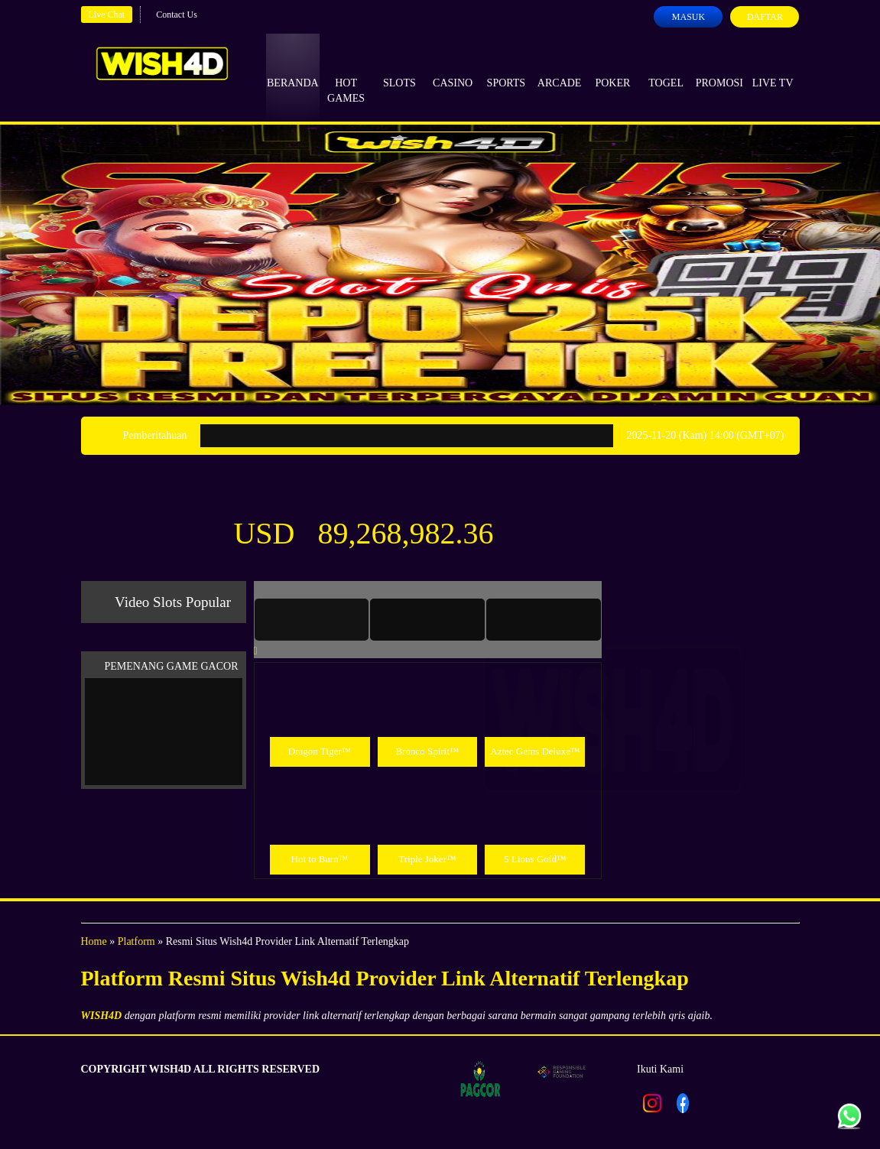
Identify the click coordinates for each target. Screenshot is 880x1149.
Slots (399, 69)
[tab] (312, 619)
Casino (452, 69)
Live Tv (773, 69)
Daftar (765, 16)
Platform (136, 941)
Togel (666, 69)
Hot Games (346, 76)
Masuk (688, 16)
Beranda (293, 69)
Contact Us (176, 14)
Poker (612, 69)
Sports (506, 69)
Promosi (719, 69)
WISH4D (101, 1015)
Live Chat (107, 14)
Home (94, 941)
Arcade (559, 69)
